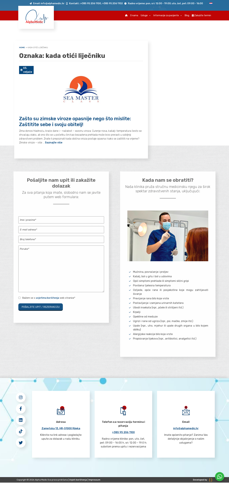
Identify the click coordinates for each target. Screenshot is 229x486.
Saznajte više (53, 142)
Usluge (146, 15)
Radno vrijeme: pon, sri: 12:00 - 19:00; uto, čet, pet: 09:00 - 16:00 (163, 3)
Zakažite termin (201, 15)
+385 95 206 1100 (123, 432)
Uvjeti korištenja (78, 480)
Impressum (94, 480)
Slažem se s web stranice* (48, 297)
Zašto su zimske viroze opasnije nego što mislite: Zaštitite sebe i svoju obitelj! (75, 121)
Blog (187, 15)
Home (22, 47)
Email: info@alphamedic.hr (47, 3)
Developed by (202, 480)
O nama (134, 15)
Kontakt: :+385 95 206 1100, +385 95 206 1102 (94, 3)
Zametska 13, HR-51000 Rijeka (61, 428)
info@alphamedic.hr (186, 428)
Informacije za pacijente (167, 15)
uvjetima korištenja (47, 297)
